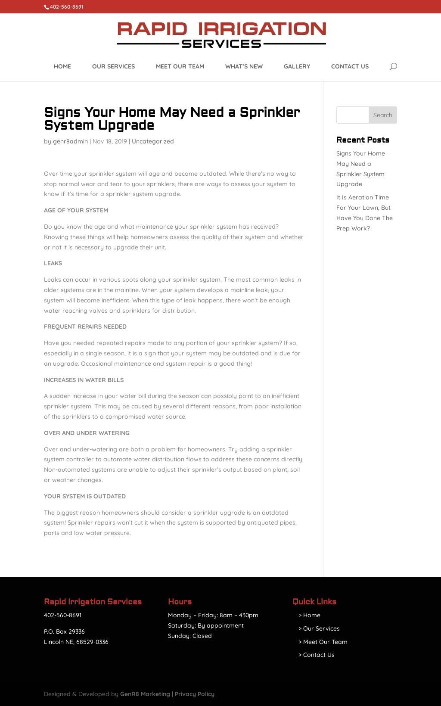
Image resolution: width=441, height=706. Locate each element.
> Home (309, 615)
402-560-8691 (62, 615)
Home (62, 66)
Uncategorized (153, 141)
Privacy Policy (194, 694)
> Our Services (319, 628)
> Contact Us (316, 655)
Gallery (297, 66)
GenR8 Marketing (145, 694)
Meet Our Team (180, 66)
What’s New (244, 66)
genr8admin (70, 141)
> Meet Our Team (323, 642)
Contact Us (350, 66)
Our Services (113, 66)
